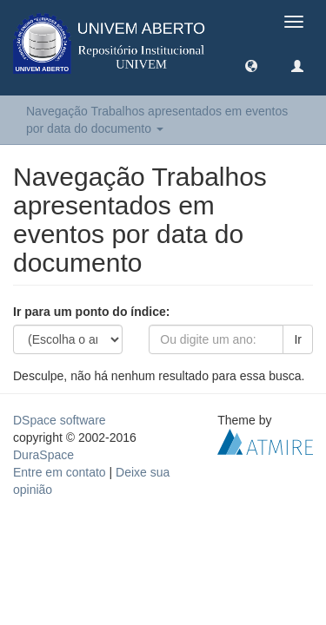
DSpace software (59, 420)
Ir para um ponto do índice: (91, 312)
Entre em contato (59, 472)
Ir (298, 339)
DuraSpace (43, 455)
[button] (251, 65)
